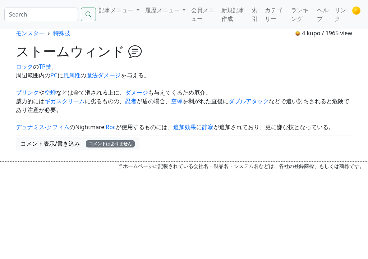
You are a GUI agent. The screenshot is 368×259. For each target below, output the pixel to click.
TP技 (45, 67)
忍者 (131, 101)
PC (54, 75)
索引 (255, 14)
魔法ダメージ (103, 75)
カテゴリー (273, 14)
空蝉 (50, 92)
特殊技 (61, 33)
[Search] (41, 14)
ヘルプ (322, 14)
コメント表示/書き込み (77, 143)
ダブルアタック (249, 101)
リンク (340, 14)
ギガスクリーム (65, 101)
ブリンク (27, 92)
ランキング (299, 14)
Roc (110, 127)
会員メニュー (202, 14)
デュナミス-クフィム (42, 127)
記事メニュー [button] (117, 10)
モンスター (30, 33)
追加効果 (184, 127)
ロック (24, 67)
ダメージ (136, 92)
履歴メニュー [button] (163, 10)
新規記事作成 (232, 14)
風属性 (71, 75)
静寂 (207, 127)
